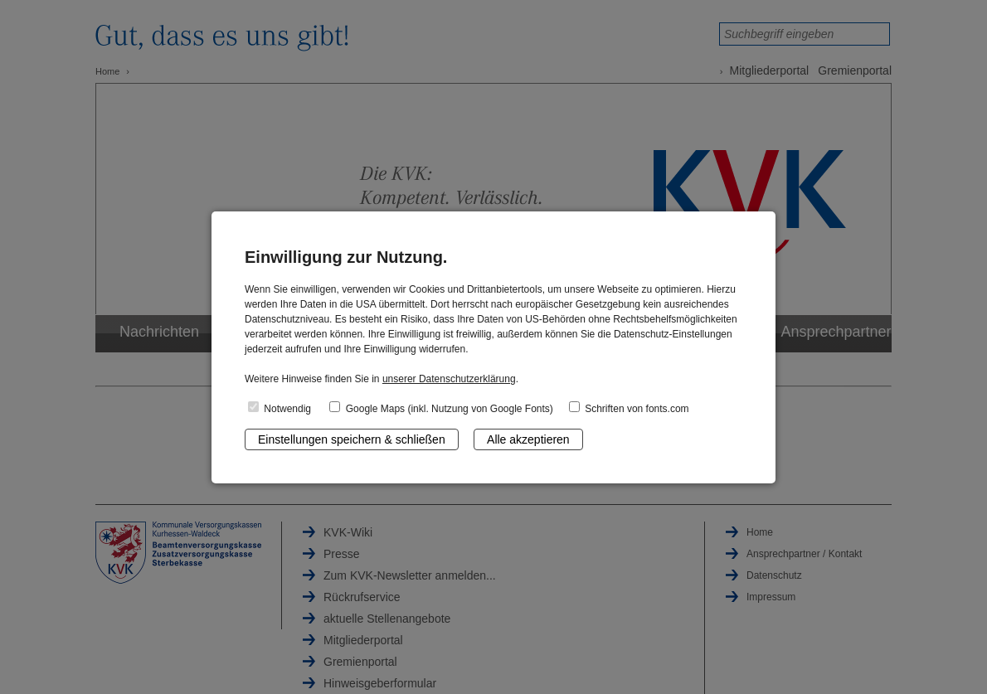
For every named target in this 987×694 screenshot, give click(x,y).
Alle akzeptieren (528, 439)
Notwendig (279, 408)
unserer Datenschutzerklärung (449, 379)
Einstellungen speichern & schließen (351, 439)
